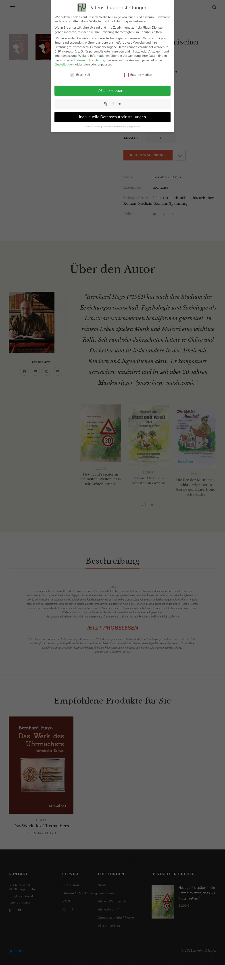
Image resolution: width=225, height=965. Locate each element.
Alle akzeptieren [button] (112, 90)
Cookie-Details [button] (93, 126)
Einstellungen (64, 64)
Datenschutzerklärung (89, 60)
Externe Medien (138, 75)
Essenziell (80, 75)
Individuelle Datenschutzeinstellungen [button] (112, 117)
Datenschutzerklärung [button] (115, 126)
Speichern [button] (112, 103)
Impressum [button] (134, 126)
